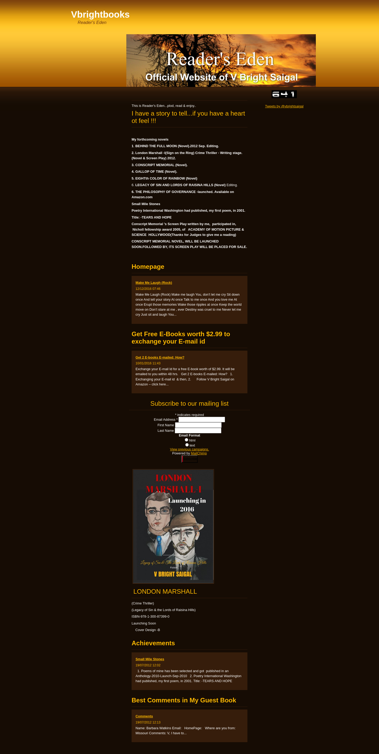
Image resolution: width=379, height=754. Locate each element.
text (192, 445)
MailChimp (199, 453)
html (192, 440)
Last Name (166, 431)
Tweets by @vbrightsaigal (284, 106)
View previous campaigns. (189, 449)
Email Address (166, 419)
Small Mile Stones (150, 659)
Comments (144, 716)
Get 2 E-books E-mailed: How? (160, 357)
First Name (166, 425)
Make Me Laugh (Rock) (154, 283)
